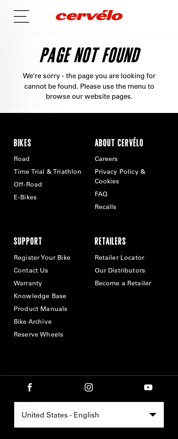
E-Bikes (25, 197)
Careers (106, 159)
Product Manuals (40, 309)
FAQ (101, 194)
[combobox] (89, 415)
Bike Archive (33, 321)
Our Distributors (120, 270)
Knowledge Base (40, 296)
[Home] (89, 16)
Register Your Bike (42, 257)
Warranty (28, 283)
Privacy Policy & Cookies (120, 176)
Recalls (106, 207)
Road (22, 159)
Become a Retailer (123, 283)
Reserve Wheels (38, 334)
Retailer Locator (120, 257)
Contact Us (31, 270)
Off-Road (28, 184)
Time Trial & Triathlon (48, 171)
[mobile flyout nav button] (25, 16)
